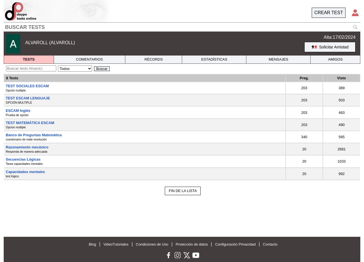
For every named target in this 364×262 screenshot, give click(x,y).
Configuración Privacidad (235, 244)
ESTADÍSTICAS (214, 59)
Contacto (270, 244)
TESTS (29, 59)
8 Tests (12, 78)
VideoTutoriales (115, 244)
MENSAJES (278, 59)
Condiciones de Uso (152, 244)
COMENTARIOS (89, 59)
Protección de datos (192, 244)
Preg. (304, 78)
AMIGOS (335, 59)
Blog (92, 244)
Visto (341, 78)
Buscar (102, 69)
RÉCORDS (154, 59)
